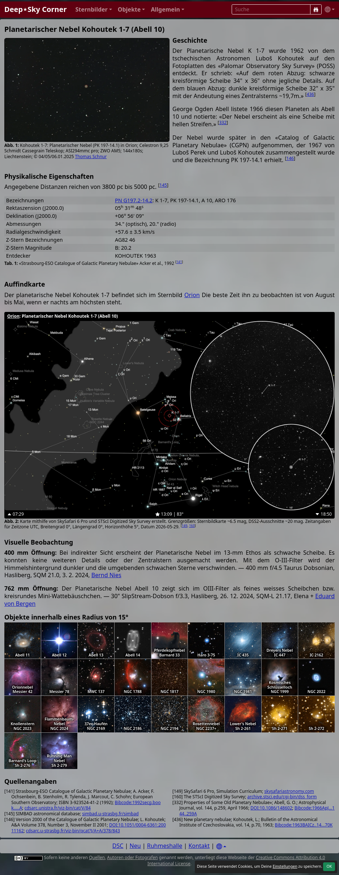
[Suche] (316, 9)
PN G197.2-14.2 (134, 200)
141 (179, 261)
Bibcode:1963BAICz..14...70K (303, 825)
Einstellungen (285, 866)
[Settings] (221, 846)
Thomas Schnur (91, 156)
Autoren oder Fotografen (132, 857)
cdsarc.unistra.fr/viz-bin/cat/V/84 (58, 808)
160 (191, 525)
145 (163, 185)
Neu (135, 846)
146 (290, 158)
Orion (192, 295)
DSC (118, 846)
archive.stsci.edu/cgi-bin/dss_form (282, 797)
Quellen (97, 857)
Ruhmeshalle (165, 846)
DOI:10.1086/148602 (271, 808)
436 (310, 94)
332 (223, 122)
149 (184, 525)
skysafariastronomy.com (289, 791)
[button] (93, 9)
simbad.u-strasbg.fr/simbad (110, 814)
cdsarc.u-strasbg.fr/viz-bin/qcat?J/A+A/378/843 (73, 831)
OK (329, 866)
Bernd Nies (106, 575)
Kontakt (199, 846)
